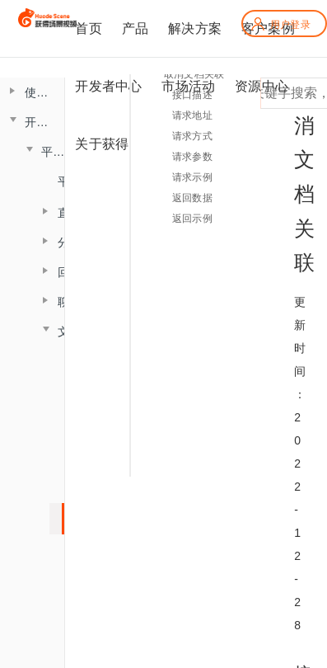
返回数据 (192, 198)
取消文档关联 (194, 74)
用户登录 (280, 25)
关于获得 (101, 144)
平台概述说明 (64, 181)
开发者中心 (108, 86)
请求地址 (192, 115)
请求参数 (192, 156)
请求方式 (192, 136)
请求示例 (192, 177)
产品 (135, 28)
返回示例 (192, 218)
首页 (88, 28)
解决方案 (195, 28)
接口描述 (192, 95)
